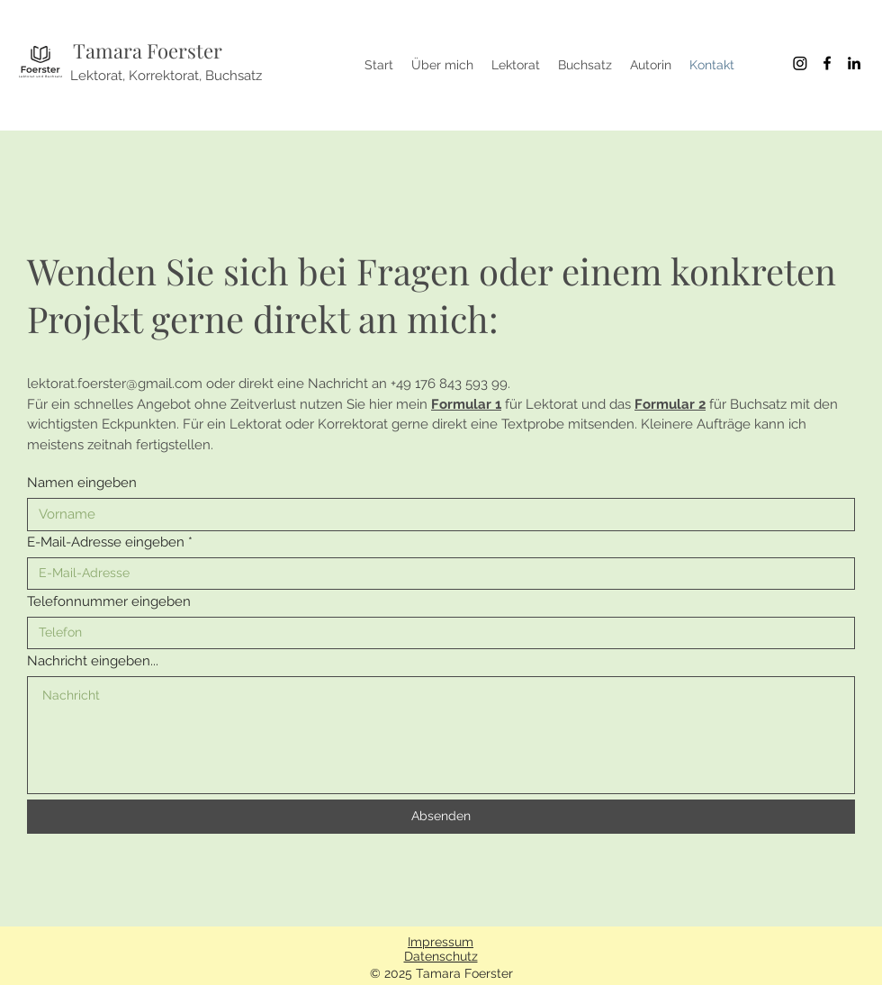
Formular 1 (466, 404)
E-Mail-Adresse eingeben (105, 542)
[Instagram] (800, 63)
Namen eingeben (82, 483)
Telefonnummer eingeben (109, 602)
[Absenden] (441, 817)
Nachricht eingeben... (92, 661)
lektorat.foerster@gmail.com (114, 383)
